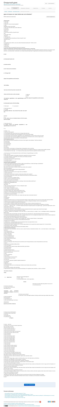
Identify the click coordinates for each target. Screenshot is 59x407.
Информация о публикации (25, 8)
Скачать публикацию (29, 384)
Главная (8, 8)
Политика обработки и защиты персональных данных (25, 404)
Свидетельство (35, 8)
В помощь (43, 8)
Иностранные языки (16, 11)
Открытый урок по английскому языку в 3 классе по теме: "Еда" (15, 397)
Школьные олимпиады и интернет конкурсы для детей (16, 403)
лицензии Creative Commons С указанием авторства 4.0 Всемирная (29, 405)
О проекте (5, 403)
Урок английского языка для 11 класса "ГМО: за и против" (14, 396)
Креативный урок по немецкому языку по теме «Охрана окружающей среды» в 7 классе (19, 394)
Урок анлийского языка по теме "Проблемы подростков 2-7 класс (15, 393)
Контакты (50, 8)
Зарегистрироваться (51, 3)
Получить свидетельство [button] (51, 16)
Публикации (15, 8)
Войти (46, 3)
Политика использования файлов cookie (10, 404)
